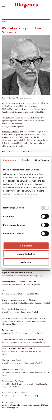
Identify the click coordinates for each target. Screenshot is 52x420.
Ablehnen (26, 262)
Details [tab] (25, 160)
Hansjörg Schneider (10, 132)
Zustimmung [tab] (9, 160)
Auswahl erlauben (26, 254)
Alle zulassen (26, 246)
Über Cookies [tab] (42, 160)
